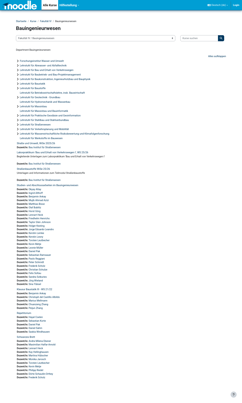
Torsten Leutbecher (40, 243)
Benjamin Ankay (38, 198)
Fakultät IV (47, 21)
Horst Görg (35, 213)
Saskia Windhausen (40, 338)
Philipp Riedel (36, 377)
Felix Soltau (35, 277)
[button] (217, 5)
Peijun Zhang (36, 313)
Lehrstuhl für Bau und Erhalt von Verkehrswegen (46, 70)
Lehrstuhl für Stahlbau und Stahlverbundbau (44, 120)
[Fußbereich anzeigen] (234, 395)
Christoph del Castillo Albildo (45, 302)
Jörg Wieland (36, 285)
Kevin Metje (35, 247)
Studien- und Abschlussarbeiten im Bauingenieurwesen (47, 186)
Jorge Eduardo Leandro (42, 232)
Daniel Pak (35, 254)
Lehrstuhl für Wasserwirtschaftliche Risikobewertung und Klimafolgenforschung (64, 134)
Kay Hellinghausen (39, 358)
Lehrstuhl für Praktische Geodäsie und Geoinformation (50, 115)
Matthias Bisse (37, 205)
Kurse (34, 21)
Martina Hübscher (39, 362)
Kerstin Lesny (36, 239)
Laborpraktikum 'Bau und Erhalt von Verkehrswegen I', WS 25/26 (52, 153)
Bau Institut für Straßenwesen (45, 147)
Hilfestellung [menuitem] (68, 5)
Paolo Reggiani (37, 262)
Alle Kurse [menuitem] (50, 5)
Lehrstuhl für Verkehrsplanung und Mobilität (44, 129)
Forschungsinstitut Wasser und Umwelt (42, 61)
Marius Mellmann (39, 306)
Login (236, 5)
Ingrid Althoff (36, 194)
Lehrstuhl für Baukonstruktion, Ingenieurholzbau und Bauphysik (55, 79)
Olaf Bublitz (35, 209)
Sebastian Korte (38, 326)
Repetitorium (24, 318)
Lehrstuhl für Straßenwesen (35, 124)
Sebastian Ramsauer (40, 258)
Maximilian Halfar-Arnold (43, 351)
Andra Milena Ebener (40, 347)
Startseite (21, 21)
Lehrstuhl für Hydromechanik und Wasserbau (45, 102)
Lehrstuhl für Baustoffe (33, 88)
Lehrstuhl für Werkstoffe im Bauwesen (41, 138)
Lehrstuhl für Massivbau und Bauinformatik (44, 111)
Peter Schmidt (37, 266)
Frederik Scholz (37, 270)
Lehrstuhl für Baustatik (32, 84)
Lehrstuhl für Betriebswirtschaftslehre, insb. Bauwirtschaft (52, 93)
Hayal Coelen (36, 323)
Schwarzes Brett (26, 343)
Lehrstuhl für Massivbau (33, 106)
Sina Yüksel (35, 289)
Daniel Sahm (36, 334)
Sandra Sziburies (38, 281)
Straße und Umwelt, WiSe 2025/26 (36, 143)
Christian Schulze (38, 274)
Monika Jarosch (38, 366)
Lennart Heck (36, 217)
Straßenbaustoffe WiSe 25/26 (33, 169)
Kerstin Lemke (37, 236)
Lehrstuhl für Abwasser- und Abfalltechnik (43, 65)
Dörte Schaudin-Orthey (41, 381)
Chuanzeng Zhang (39, 309)
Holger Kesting (37, 228)
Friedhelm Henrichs (40, 220)
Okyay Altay (35, 190)
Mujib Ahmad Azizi (39, 201)
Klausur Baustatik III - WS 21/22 (34, 294)
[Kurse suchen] (199, 38)
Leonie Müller (36, 251)
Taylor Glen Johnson (40, 224)
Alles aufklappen (216, 56)
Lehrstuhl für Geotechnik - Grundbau (40, 97)
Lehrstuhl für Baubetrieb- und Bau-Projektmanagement (50, 74)
